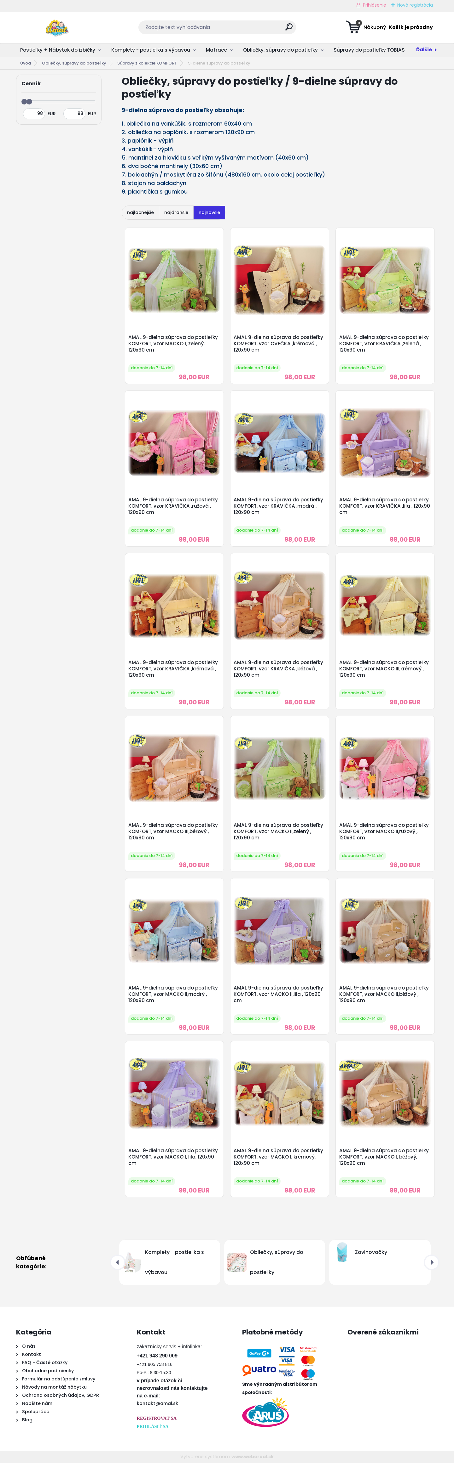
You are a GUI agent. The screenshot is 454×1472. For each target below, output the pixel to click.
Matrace (216, 50)
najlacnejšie (140, 212)
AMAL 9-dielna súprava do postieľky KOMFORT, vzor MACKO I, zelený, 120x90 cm (173, 344)
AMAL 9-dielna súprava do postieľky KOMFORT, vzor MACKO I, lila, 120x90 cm (173, 1165)
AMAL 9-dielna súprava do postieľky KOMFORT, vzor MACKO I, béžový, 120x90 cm (384, 1165)
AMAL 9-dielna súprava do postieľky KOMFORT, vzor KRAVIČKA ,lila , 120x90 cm (384, 508)
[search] (289, 29)
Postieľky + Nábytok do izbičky (57, 50)
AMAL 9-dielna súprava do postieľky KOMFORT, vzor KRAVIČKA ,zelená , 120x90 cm (384, 344)
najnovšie (209, 212)
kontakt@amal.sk (157, 1412)
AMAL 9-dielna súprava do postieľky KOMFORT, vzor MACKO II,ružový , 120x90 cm (384, 836)
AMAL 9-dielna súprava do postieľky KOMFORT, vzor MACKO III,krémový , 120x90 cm (384, 672)
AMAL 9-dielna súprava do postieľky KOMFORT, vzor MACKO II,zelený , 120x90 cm (279, 836)
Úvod (25, 63)
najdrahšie (176, 212)
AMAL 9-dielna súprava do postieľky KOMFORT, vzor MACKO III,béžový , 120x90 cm (173, 836)
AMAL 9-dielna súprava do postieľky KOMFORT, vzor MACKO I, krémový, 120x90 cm (279, 1165)
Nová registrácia (415, 5)
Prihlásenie (374, 5)
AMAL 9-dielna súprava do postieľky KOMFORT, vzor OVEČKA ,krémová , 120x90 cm (279, 344)
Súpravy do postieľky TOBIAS (369, 50)
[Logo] (54, 27)
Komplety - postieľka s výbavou (150, 50)
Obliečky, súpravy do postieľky (280, 50)
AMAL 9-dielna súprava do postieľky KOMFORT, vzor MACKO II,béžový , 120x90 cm (384, 1000)
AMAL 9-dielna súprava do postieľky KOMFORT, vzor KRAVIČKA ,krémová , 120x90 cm (173, 672)
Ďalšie (424, 49)
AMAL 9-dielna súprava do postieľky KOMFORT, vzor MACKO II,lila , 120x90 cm (279, 1000)
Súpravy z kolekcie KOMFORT (147, 63)
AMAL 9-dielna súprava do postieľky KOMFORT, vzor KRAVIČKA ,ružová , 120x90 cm (173, 508)
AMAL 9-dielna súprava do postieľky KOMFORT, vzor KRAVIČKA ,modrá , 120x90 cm (279, 508)
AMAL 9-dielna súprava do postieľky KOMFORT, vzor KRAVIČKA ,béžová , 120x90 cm (279, 672)
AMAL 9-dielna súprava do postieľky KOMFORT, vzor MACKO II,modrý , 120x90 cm (173, 1000)
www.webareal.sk (252, 1466)
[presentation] (117, 1271)
